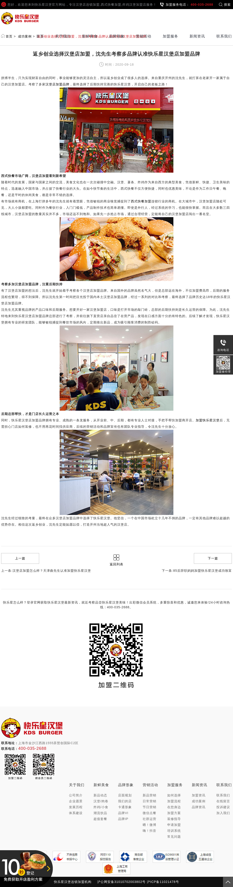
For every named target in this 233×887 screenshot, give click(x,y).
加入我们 (223, 813)
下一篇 (213, 558)
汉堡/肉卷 (101, 801)
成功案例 (198, 801)
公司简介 (76, 795)
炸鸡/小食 (101, 807)
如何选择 (174, 795)
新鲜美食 (90, 36)
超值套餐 (100, 819)
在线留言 (223, 801)
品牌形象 (116, 36)
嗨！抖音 (149, 830)
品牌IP (123, 819)
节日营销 (149, 807)
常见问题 (174, 836)
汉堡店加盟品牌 (57, 84)
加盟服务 (170, 36)
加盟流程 (174, 801)
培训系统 (174, 830)
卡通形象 (125, 807)
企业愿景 (76, 801)
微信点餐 (149, 813)
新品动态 (100, 795)
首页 (40, 36)
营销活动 (143, 36)
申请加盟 (174, 825)
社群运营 (149, 819)
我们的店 (125, 801)
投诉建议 (223, 807)
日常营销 (149, 801)
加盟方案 (174, 813)
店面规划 (125, 795)
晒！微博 (149, 825)
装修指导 (174, 819)
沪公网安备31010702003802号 (121, 882)
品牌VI (123, 813)
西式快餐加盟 (141, 201)
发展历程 (76, 807)
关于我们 (63, 36)
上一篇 (20, 558)
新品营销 (149, 795)
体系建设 (76, 813)
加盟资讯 (198, 795)
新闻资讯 (197, 36)
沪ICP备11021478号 (163, 882)
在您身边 (174, 807)
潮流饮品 (100, 813)
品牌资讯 (198, 807)
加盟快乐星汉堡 (208, 420)
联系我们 (224, 36)
